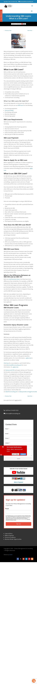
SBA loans (20, 105)
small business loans (14, 279)
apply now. (15, 367)
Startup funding (9, 110)
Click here (6, 363)
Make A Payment (9, 535)
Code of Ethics (9, 533)
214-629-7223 (14, 1)
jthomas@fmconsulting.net (14, 365)
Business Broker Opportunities (13, 539)
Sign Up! (18, 524)
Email (7, 508)
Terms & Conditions (10, 537)
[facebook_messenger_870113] (34, 681)
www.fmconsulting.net (11, 391)
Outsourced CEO (9, 370)
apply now (28, 358)
